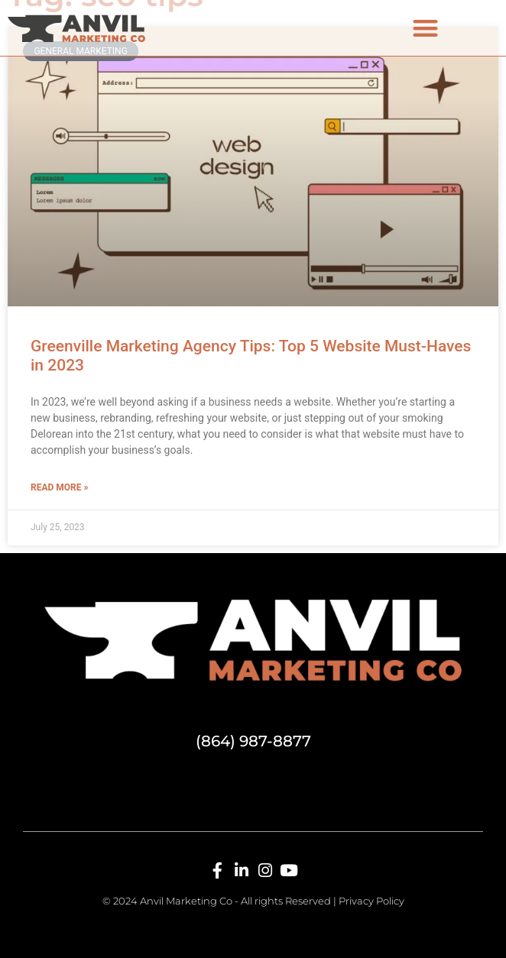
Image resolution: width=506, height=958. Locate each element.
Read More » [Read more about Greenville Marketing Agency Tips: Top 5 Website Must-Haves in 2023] (59, 487)
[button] (425, 28)
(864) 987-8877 (253, 741)
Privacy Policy (371, 901)
